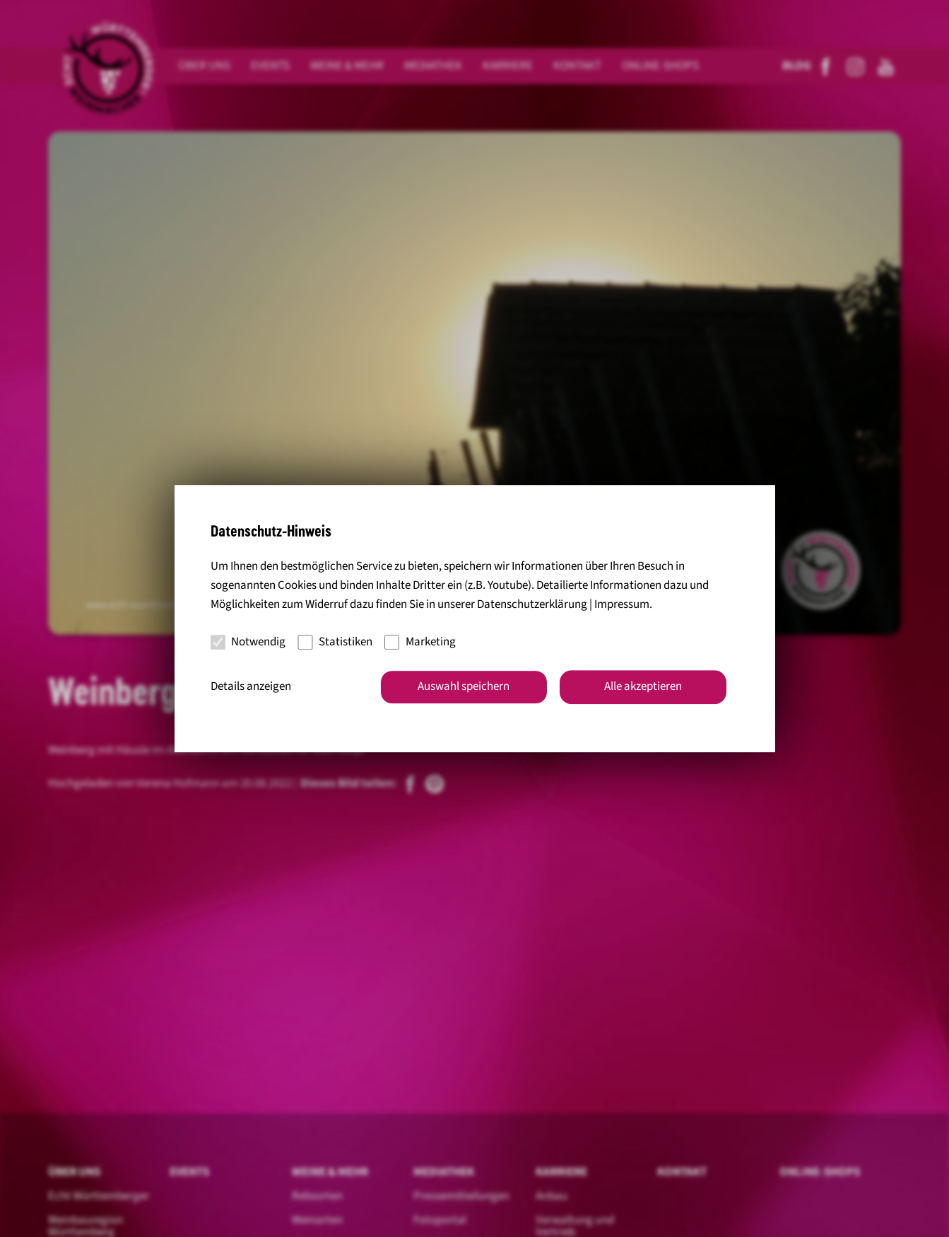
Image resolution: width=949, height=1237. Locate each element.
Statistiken (334, 641)
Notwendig (248, 641)
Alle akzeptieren (643, 686)
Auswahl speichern (463, 686)
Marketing (420, 641)
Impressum (621, 605)
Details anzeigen (251, 686)
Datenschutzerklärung (532, 605)
